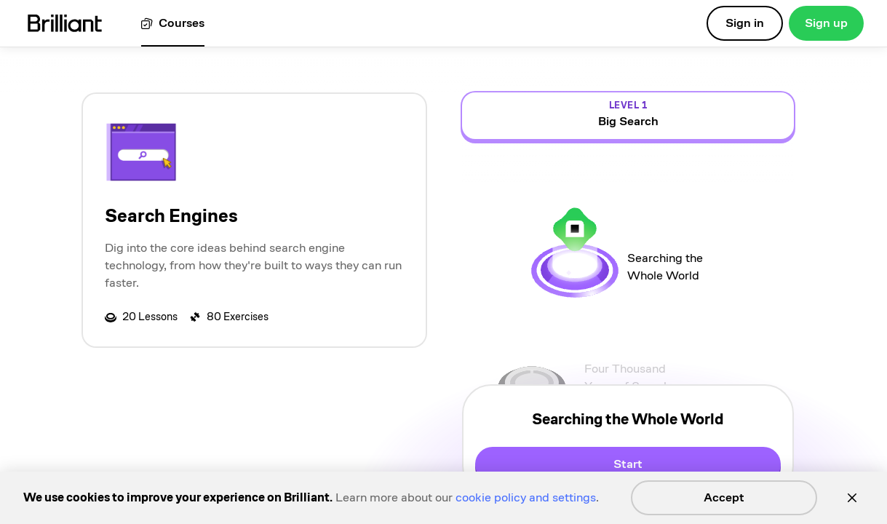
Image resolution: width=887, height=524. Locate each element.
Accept (724, 497)
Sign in (744, 23)
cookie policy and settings (526, 497)
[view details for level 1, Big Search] (628, 115)
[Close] (852, 497)
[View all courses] (172, 24)
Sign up (826, 23)
